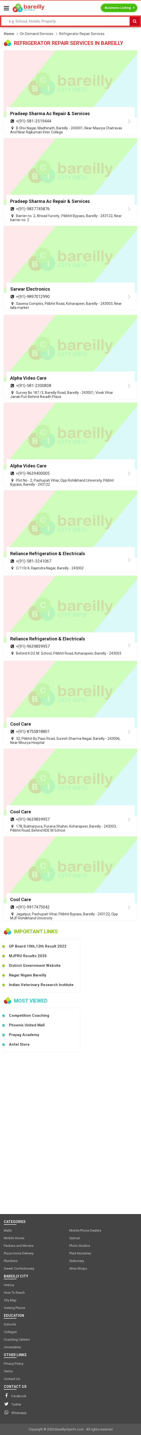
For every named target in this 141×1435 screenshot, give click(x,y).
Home (9, 34)
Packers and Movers (18, 1246)
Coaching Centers (17, 1339)
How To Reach (14, 1292)
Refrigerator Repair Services (81, 34)
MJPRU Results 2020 (28, 956)
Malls (8, 1230)
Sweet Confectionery (19, 1268)
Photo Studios (79, 1246)
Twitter (12, 1404)
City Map (10, 1300)
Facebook (15, 1395)
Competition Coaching (29, 1015)
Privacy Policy (13, 1364)
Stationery (76, 1261)
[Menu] (6, 8)
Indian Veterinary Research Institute (41, 985)
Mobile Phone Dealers (85, 1230)
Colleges (10, 1332)
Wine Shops (78, 1268)
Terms (8, 1371)
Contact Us (12, 1379)
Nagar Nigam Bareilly (27, 975)
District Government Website (35, 965)
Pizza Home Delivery (18, 1253)
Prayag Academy (24, 1034)
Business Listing (118, 8)
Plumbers (10, 1261)
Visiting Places (14, 1308)
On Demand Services (36, 34)
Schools (10, 1324)
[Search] (135, 21)
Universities (12, 1347)
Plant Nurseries (80, 1253)
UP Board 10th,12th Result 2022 (37, 946)
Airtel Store (19, 1044)
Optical (74, 1238)
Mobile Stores (14, 1238)
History (9, 1285)
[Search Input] (65, 21)
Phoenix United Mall (27, 1025)
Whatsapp (15, 1412)
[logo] (28, 8)
